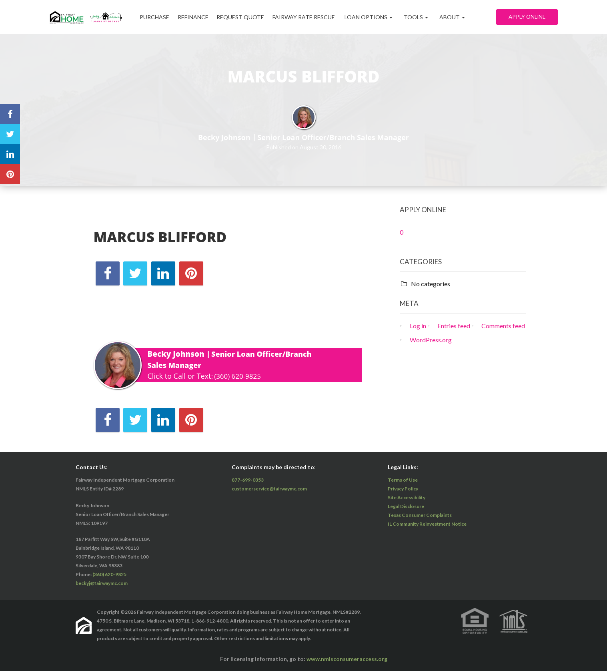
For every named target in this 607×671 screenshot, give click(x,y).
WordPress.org (431, 340)
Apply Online (525, 17)
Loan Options (381, 17)
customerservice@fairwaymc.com (269, 489)
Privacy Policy (403, 489)
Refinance (197, 17)
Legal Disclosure (406, 506)
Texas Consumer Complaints (420, 515)
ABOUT (464, 17)
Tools (428, 17)
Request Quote (248, 17)
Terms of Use (403, 480)
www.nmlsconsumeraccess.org (347, 658)
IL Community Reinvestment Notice (427, 524)
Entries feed (453, 325)
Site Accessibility (406, 497)
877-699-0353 (248, 480)
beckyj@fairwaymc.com (102, 583)
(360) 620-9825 (239, 376)
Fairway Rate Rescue (314, 17)
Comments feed (503, 325)
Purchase (156, 17)
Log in (418, 325)
